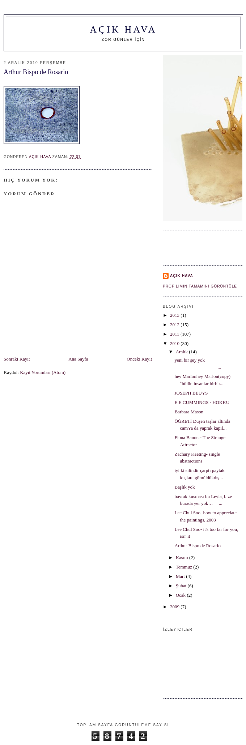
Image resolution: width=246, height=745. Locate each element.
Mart (181, 576)
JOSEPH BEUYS (191, 393)
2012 (175, 324)
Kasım (182, 557)
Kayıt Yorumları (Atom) (42, 372)
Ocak (181, 595)
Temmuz (185, 567)
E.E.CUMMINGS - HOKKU (201, 402)
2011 (175, 334)
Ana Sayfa (78, 359)
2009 (175, 606)
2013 (175, 315)
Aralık (182, 351)
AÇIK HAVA (123, 29)
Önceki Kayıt (139, 359)
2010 (175, 343)
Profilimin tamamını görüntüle (200, 286)
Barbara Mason (188, 411)
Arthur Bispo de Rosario (197, 545)
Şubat (182, 585)
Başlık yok (184, 487)
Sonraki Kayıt (17, 359)
